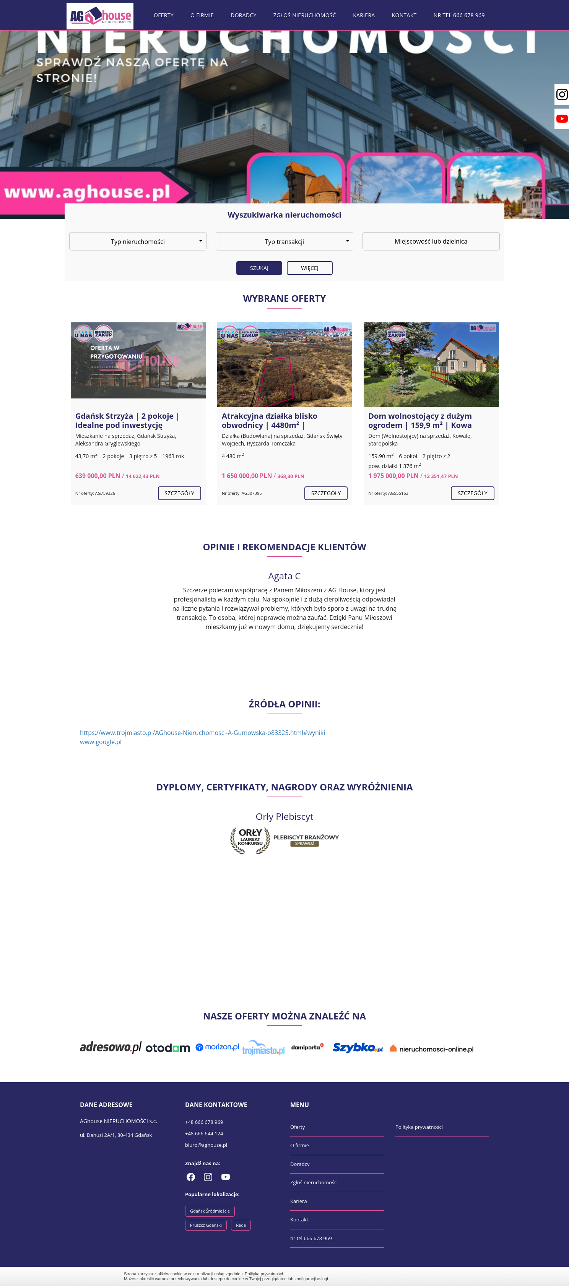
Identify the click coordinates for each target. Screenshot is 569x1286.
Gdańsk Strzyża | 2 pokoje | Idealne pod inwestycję (127, 420)
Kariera (364, 15)
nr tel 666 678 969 (459, 15)
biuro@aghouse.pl (206, 1144)
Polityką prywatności (264, 1273)
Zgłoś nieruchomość (304, 15)
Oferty (164, 15)
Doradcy (243, 15)
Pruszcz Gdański (206, 1225)
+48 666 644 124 (204, 1133)
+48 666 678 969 (204, 1122)
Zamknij (441, 1276)
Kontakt (404, 15)
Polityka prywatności (419, 1126)
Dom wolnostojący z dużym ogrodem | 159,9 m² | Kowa (420, 420)
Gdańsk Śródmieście (210, 1211)
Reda (241, 1225)
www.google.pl (101, 742)
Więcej (310, 268)
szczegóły (179, 493)
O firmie (202, 15)
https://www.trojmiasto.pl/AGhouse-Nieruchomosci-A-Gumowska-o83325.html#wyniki (202, 732)
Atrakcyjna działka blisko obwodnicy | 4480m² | (269, 420)
